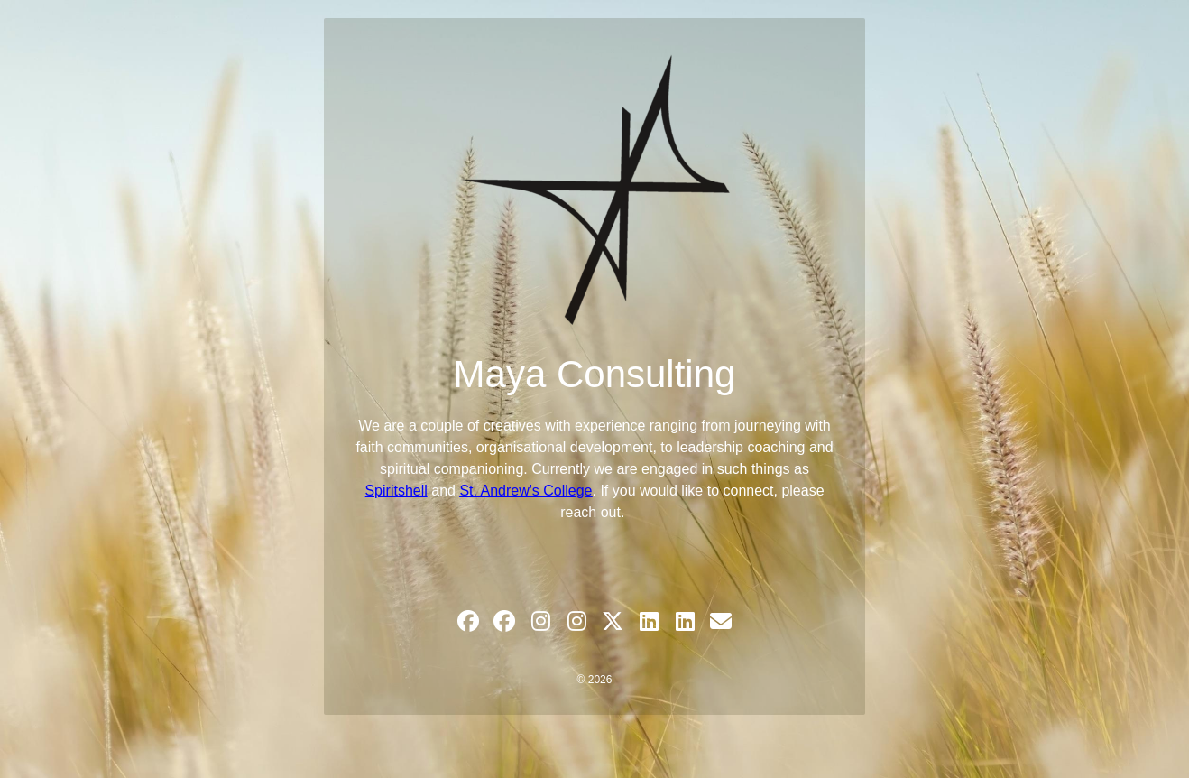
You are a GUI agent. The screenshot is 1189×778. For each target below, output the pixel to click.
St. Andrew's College (525, 490)
